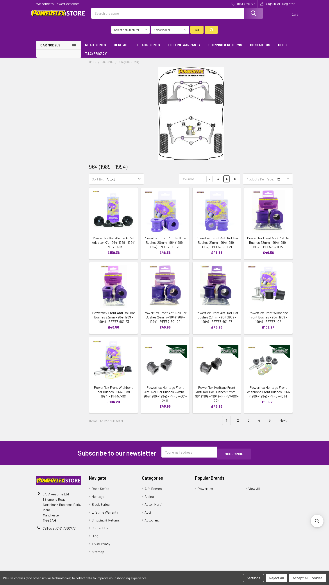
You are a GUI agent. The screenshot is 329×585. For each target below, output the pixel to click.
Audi (148, 514)
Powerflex (205, 490)
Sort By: (98, 183)
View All (254, 490)
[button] (317, 521)
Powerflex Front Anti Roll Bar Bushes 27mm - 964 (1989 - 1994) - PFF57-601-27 (216, 321)
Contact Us (260, 49)
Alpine (149, 498)
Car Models (50, 49)
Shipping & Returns (225, 49)
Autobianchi (153, 522)
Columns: (189, 183)
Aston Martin (154, 506)
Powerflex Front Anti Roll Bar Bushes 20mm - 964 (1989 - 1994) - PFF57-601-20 (165, 246)
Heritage (121, 49)
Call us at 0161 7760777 (59, 530)
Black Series (148, 49)
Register (288, 4)
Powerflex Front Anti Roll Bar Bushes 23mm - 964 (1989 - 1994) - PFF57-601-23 (113, 321)
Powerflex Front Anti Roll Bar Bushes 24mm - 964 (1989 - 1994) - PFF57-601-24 (165, 321)
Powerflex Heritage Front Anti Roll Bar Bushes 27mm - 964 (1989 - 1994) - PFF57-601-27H (216, 397)
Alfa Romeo (153, 490)
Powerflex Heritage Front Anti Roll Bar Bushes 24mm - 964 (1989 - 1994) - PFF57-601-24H (165, 397)
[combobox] (177, 16)
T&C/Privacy (97, 57)
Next (285, 424)
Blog (282, 49)
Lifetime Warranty (184, 49)
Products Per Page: (260, 183)
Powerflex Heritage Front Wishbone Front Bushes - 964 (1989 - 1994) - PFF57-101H (268, 395)
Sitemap (98, 553)
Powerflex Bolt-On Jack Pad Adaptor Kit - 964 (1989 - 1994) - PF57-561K (113, 246)
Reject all (276, 578)
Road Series (95, 49)
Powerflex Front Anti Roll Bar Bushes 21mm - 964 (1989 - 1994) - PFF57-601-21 (216, 246)
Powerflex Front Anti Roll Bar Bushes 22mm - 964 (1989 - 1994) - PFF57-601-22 (268, 246)
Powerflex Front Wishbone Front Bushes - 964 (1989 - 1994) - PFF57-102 (268, 321)
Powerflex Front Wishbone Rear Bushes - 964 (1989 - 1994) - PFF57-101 (113, 395)
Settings (253, 578)
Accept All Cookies (307, 578)
